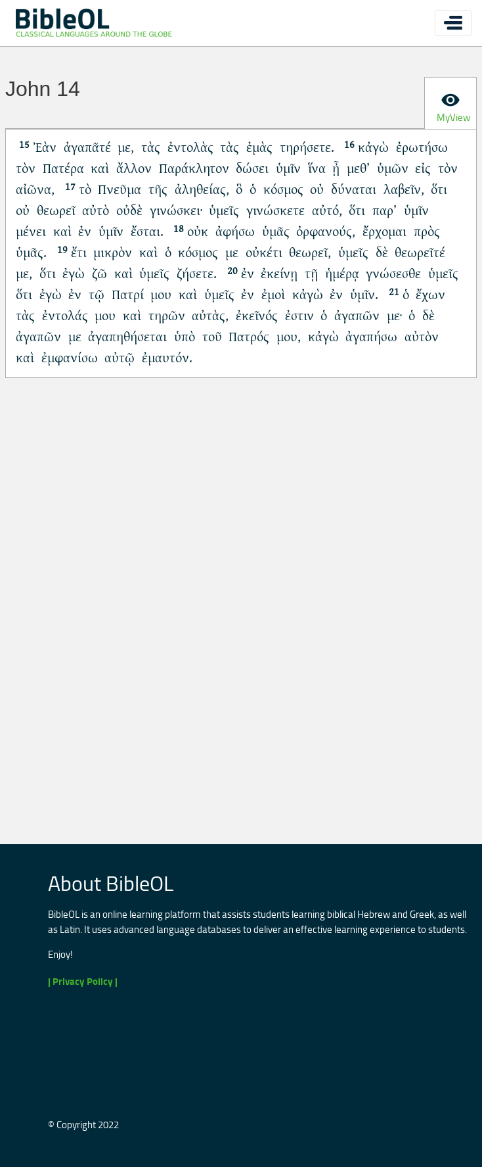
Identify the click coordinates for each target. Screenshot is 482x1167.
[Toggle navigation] (453, 23)
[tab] (450, 103)
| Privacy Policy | (83, 981)
